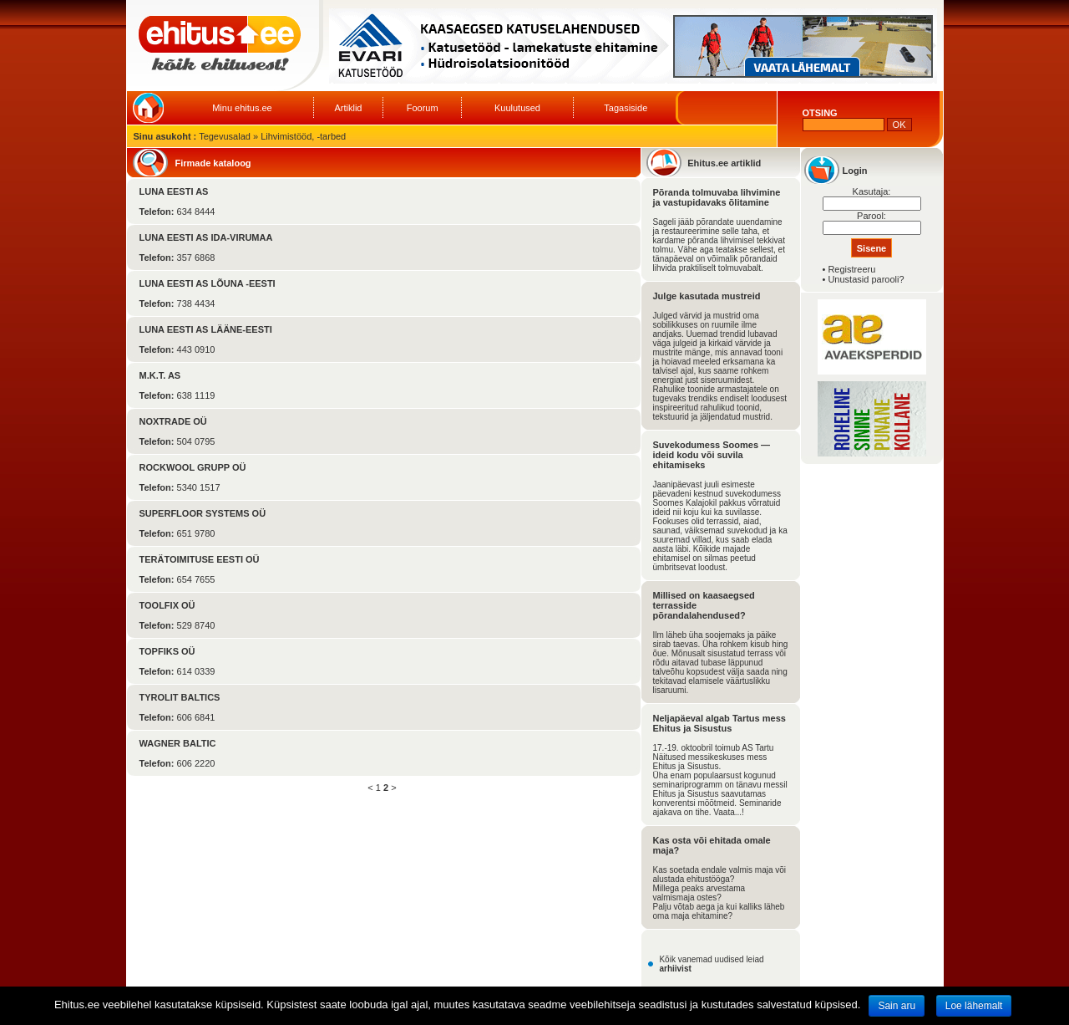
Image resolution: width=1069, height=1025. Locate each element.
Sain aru (896, 1006)
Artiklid (348, 108)
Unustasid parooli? (866, 279)
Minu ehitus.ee (242, 108)
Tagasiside (625, 108)
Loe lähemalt (974, 1006)
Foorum (422, 108)
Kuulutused (517, 108)
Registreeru (851, 269)
